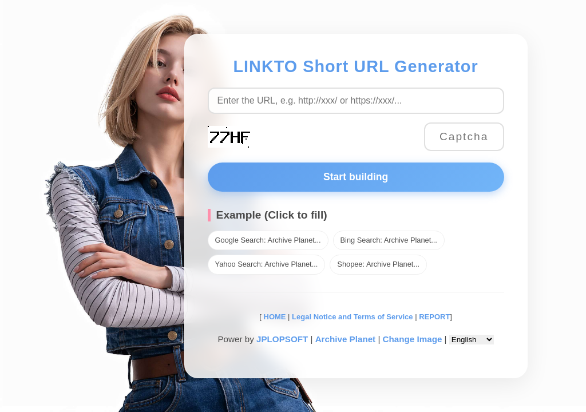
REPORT (434, 316)
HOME (274, 316)
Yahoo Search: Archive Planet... (266, 264)
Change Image (412, 339)
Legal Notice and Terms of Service (352, 316)
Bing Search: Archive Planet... (388, 240)
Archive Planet (345, 339)
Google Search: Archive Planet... (268, 240)
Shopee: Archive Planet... (378, 264)
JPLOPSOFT (282, 339)
